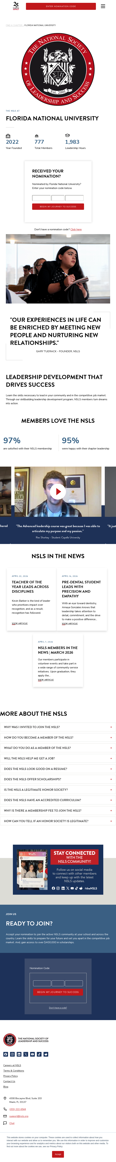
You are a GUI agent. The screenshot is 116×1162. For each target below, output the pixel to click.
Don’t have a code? (58, 1007)
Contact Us (9, 1081)
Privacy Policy (10, 1076)
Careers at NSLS (12, 1065)
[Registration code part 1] (41, 198)
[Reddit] (46, 1054)
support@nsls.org (18, 1116)
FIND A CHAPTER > (15, 25)
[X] (25, 1054)
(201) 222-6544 (17, 1109)
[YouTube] (32, 1054)
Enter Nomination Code (61, 6)
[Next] (103, 544)
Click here (76, 229)
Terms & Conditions (13, 1070)
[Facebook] (5, 1054)
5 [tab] (65, 546)
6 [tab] (70, 546)
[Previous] (13, 544)
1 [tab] (45, 546)
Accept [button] (58, 1154)
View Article (20, 623)
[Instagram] (12, 1054)
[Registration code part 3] (74, 198)
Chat (11, 1123)
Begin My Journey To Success (58, 206)
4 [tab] (60, 546)
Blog (5, 1086)
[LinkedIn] (19, 1054)
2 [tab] (50, 546)
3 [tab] (55, 546)
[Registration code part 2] (57, 198)
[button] (58, 492)
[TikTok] (39, 1054)
